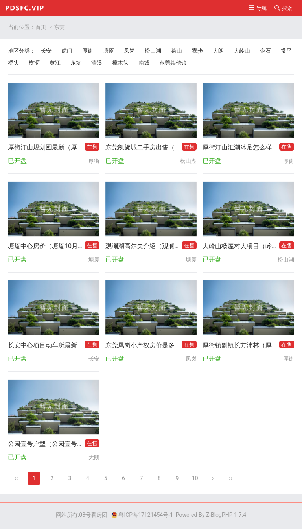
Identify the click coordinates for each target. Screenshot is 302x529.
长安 (46, 51)
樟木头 (120, 62)
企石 (265, 51)
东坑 (75, 62)
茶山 (176, 51)
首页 (40, 27)
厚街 (87, 51)
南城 (143, 62)
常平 (286, 51)
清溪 (96, 62)
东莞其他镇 (173, 62)
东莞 (59, 27)
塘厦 (108, 51)
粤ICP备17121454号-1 (142, 515)
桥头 (13, 62)
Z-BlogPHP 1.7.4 (226, 515)
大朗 (218, 51)
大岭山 (242, 51)
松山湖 (153, 51)
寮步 (197, 51)
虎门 (66, 51)
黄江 (55, 62)
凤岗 (129, 51)
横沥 (34, 62)
